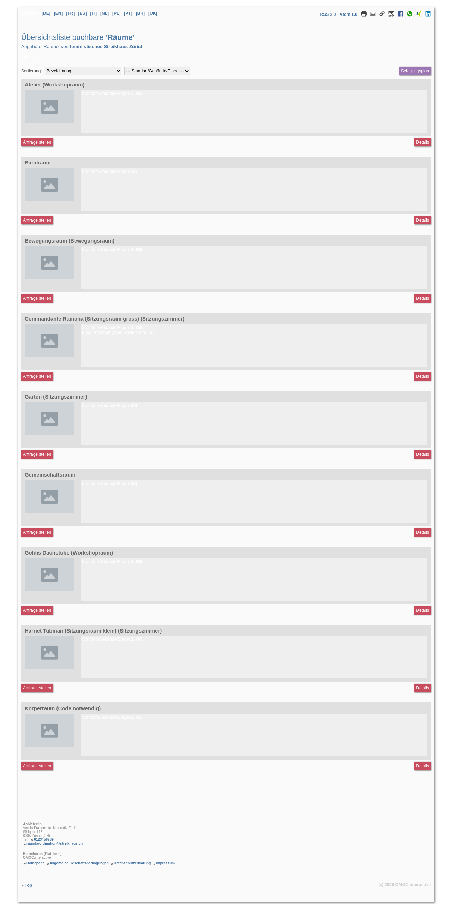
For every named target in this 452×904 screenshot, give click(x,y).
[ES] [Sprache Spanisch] (82, 13)
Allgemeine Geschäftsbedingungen (79, 863)
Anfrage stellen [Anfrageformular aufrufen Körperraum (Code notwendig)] (37, 766)
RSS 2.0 (328, 14)
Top (28, 885)
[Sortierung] (83, 71)
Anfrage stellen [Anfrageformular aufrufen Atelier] (37, 142)
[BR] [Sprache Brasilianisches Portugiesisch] (140, 13)
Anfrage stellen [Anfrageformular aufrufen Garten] (37, 454)
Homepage (35, 863)
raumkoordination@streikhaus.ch (54, 843)
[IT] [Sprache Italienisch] (93, 13)
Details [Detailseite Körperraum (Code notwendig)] (422, 766)
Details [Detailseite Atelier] (422, 142)
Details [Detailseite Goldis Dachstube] (422, 610)
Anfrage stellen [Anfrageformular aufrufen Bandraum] (37, 220)
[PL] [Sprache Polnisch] (116, 13)
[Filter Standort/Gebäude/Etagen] (157, 71)
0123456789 (44, 840)
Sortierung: (31, 70)
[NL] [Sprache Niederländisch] (104, 13)
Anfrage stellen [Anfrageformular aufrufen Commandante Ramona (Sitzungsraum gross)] (37, 376)
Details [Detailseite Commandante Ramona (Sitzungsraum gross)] (422, 376)
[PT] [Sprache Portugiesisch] (128, 13)
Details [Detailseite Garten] (422, 454)
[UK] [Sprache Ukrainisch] (152, 13)
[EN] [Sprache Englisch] (58, 13)
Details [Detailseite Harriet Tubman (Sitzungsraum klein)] (422, 688)
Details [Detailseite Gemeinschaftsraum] (422, 532)
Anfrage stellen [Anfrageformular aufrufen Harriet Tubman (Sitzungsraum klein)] (37, 688)
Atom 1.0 (348, 14)
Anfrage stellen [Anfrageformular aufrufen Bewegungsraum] (37, 298)
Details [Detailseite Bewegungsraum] (422, 298)
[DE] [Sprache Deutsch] (46, 13)
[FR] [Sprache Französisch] (70, 13)
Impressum (165, 863)
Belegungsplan (415, 70)
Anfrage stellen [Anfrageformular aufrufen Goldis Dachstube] (37, 610)
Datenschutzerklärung (132, 863)
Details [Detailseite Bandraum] (422, 220)
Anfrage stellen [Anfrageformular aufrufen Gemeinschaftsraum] (37, 532)
